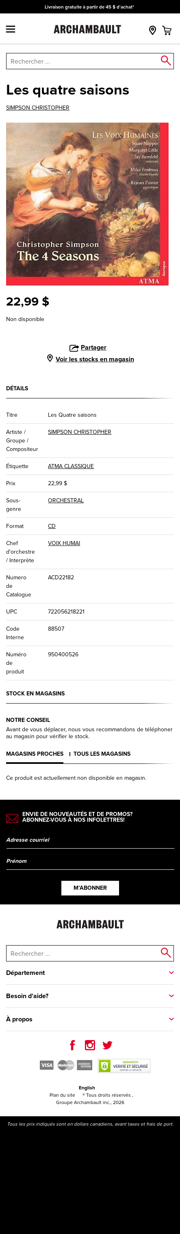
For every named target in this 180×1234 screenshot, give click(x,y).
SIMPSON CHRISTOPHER (37, 108)
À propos (19, 1019)
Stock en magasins (35, 693)
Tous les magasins (102, 754)
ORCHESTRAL (66, 500)
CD (52, 526)
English (87, 1087)
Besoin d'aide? (27, 996)
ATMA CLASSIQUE (71, 466)
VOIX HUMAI (64, 543)
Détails (17, 388)
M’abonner (90, 888)
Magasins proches (34, 754)
